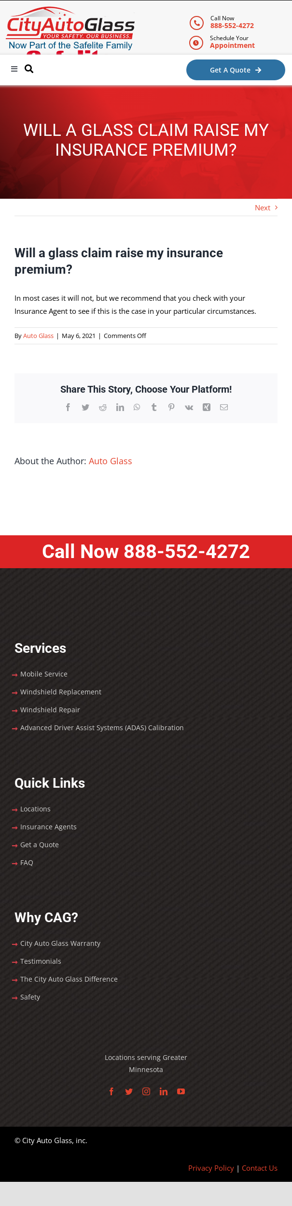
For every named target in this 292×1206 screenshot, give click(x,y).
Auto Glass (38, 335)
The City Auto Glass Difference (69, 979)
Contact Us (260, 1168)
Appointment (232, 45)
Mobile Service (44, 673)
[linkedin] (163, 1091)
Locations (35, 808)
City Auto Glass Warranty (60, 943)
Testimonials (40, 961)
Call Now (146, 551)
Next (262, 207)
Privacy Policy (211, 1168)
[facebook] (111, 1091)
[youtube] (181, 1091)
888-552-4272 (232, 25)
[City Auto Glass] (70, 10)
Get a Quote (39, 844)
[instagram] (146, 1091)
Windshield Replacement (60, 691)
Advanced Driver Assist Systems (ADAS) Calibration (102, 727)
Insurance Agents (48, 826)
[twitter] (129, 1091)
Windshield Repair (50, 709)
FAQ (26, 862)
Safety (30, 996)
